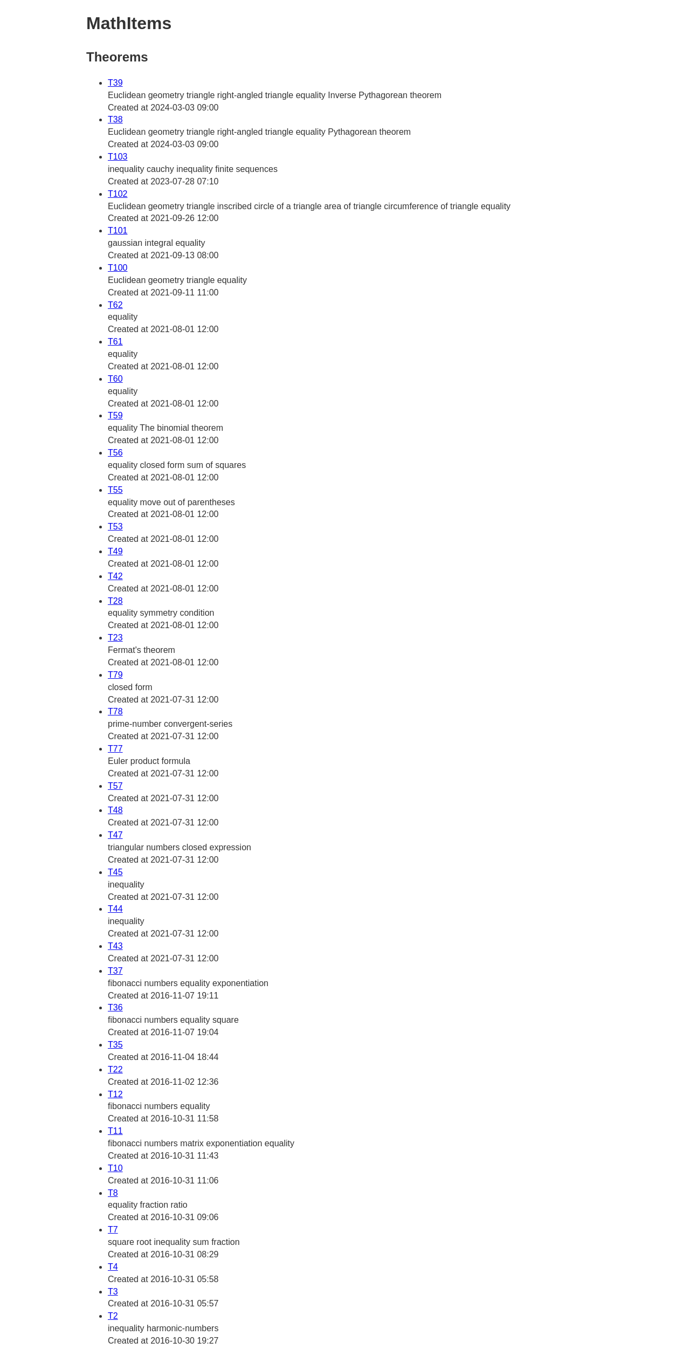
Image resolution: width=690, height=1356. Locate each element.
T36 (115, 1007)
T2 (113, 1315)
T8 (113, 1192)
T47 (115, 834)
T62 (115, 304)
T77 (115, 748)
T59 (115, 415)
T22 (115, 1069)
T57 (115, 785)
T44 (115, 908)
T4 (113, 1266)
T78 (115, 711)
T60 (115, 378)
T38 (115, 119)
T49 (115, 551)
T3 (113, 1291)
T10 (115, 1168)
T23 (115, 637)
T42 (115, 576)
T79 (115, 674)
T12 (115, 1094)
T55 (115, 489)
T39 (115, 82)
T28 (115, 600)
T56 (115, 452)
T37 (115, 970)
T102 (117, 193)
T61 (115, 341)
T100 (117, 267)
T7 (113, 1229)
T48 (115, 810)
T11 (115, 1130)
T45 (115, 872)
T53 (115, 526)
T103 (117, 156)
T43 (115, 946)
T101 (117, 230)
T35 (115, 1044)
